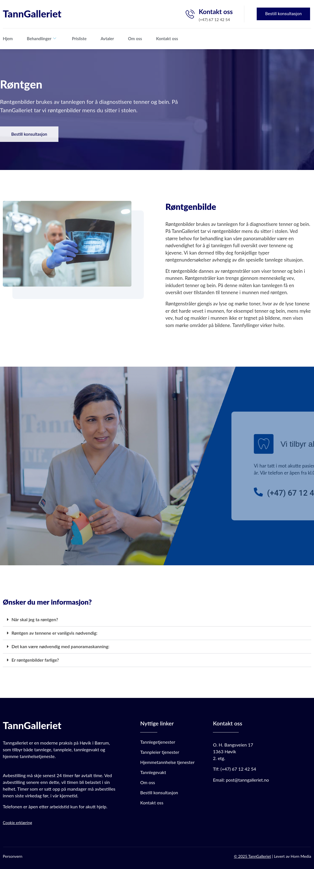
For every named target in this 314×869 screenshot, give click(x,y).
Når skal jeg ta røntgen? (35, 619)
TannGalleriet (32, 13)
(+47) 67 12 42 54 (238, 769)
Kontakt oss (167, 38)
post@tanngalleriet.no (247, 779)
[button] (157, 620)
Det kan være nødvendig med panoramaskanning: (60, 646)
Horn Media (301, 856)
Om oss (135, 38)
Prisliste (79, 38)
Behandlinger (41, 38)
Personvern (12, 856)
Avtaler (107, 38)
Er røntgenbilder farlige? (35, 659)
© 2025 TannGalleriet (252, 856)
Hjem (8, 38)
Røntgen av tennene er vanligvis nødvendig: (54, 633)
